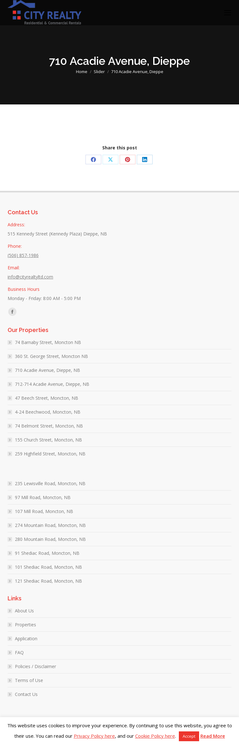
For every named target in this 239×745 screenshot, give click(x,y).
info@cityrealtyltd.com (30, 277)
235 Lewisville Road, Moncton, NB (50, 483)
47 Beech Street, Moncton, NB (46, 398)
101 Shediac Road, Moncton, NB (48, 567)
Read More (212, 736)
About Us (24, 611)
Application (26, 638)
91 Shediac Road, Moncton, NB (47, 553)
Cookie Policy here (155, 736)
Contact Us (26, 694)
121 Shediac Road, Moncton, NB (48, 581)
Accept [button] (189, 736)
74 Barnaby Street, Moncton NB (48, 342)
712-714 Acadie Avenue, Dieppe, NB (52, 384)
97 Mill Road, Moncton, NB (43, 497)
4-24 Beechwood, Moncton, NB (47, 412)
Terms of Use (29, 680)
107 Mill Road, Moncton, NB (44, 511)
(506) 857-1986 (23, 255)
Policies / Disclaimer (35, 666)
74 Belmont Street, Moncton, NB (49, 426)
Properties (25, 625)
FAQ (19, 652)
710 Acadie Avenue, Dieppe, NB (47, 370)
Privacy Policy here (94, 736)
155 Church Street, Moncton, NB (48, 440)
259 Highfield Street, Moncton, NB (50, 454)
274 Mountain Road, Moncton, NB (50, 525)
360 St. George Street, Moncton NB (51, 356)
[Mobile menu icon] (227, 12)
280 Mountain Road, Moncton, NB (50, 539)
